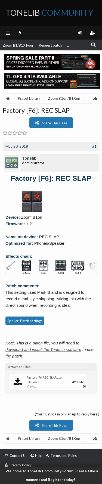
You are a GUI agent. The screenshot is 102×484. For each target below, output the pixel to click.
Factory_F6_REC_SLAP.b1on (45, 377)
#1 (94, 146)
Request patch (50, 45)
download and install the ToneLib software (43, 349)
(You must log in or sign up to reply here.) (67, 414)
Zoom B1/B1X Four (18, 45)
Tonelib (29, 158)
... (68, 45)
